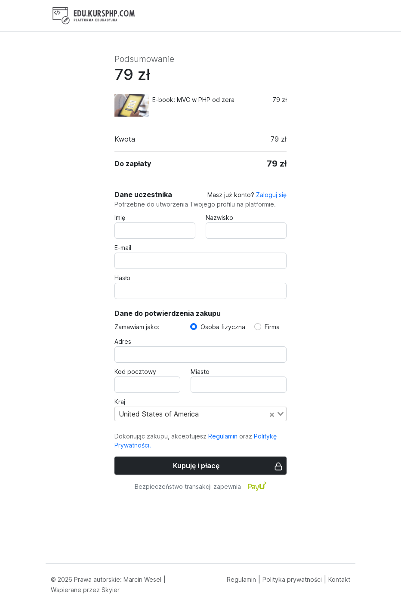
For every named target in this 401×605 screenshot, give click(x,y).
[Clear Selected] (272, 414)
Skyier (111, 589)
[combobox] (200, 414)
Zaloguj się (271, 194)
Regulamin (223, 436)
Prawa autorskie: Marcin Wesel (117, 579)
